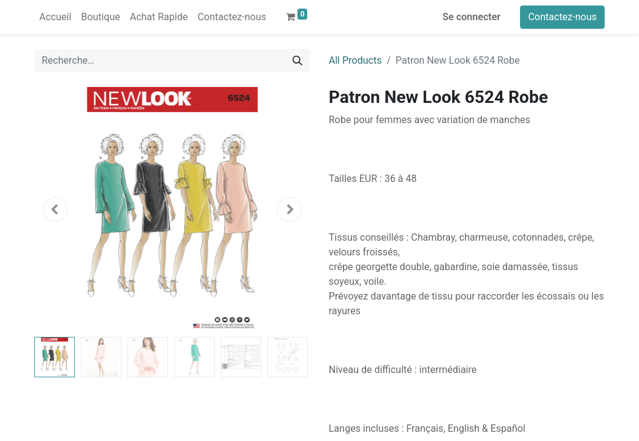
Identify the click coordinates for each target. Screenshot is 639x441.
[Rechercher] (297, 60)
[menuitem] (55, 17)
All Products (355, 60)
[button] (55, 209)
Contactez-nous (562, 17)
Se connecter (472, 17)
